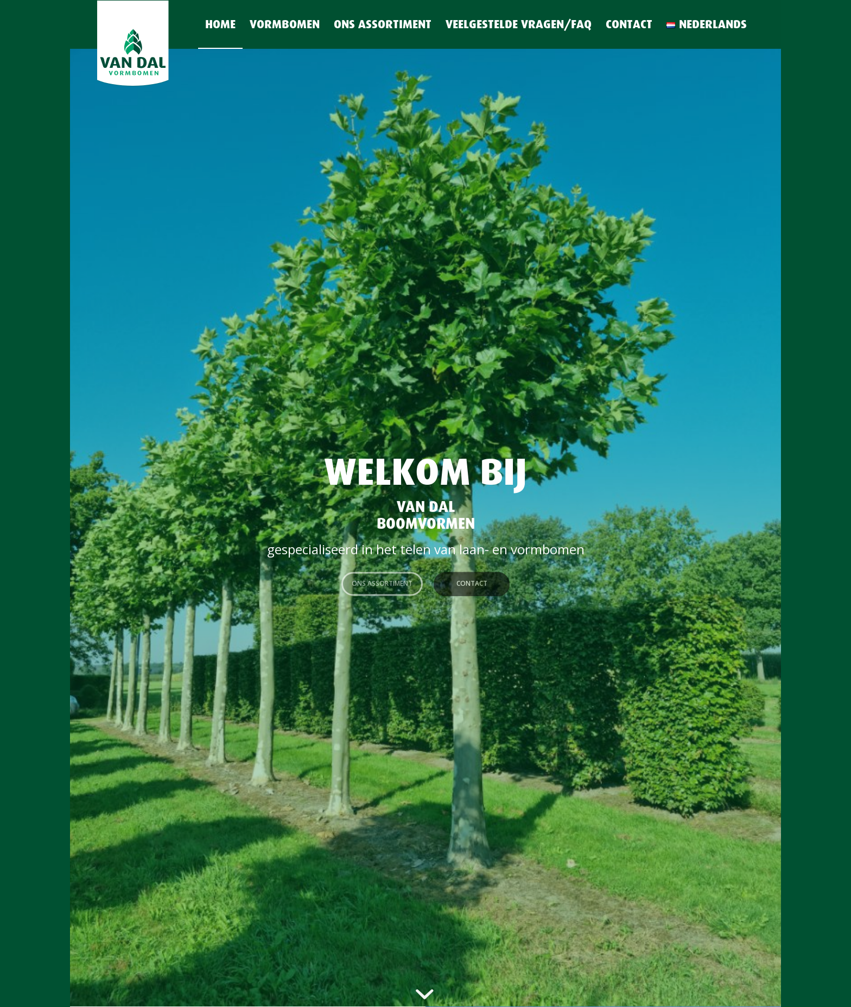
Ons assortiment (382, 580)
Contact (471, 580)
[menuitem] (220, 24)
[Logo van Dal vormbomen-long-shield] (151, 44)
